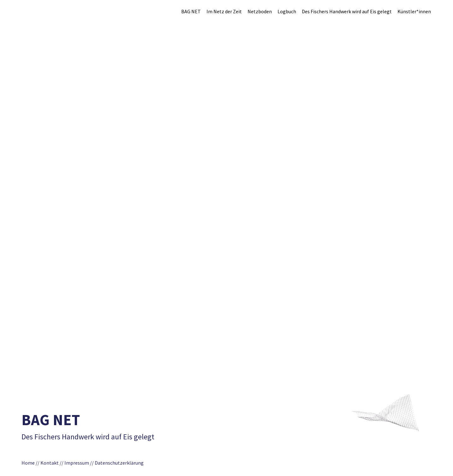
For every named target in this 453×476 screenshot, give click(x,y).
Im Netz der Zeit (224, 11)
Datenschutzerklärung (121, 463)
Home (28, 463)
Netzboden (259, 11)
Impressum (76, 463)
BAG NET (191, 11)
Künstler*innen (414, 11)
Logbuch (286, 11)
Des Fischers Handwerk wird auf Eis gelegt (347, 11)
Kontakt (49, 463)
